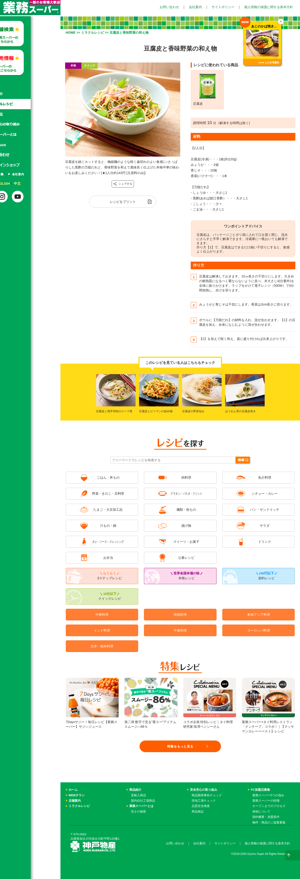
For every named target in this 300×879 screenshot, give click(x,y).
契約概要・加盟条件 (266, 817)
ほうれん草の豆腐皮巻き (240, 411)
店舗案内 (75, 800)
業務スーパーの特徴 (266, 800)
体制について (261, 811)
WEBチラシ (77, 795)
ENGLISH (32, 183)
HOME (71, 32)
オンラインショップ (30, 165)
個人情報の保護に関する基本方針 (268, 7)
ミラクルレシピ (30, 104)
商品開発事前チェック (207, 795)
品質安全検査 (201, 806)
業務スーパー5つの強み (268, 795)
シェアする (122, 183)
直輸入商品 (138, 795)
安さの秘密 (138, 811)
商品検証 (198, 811)
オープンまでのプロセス (269, 806)
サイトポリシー (223, 7)
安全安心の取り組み (203, 789)
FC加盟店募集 (21, 174)
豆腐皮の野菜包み (193, 411)
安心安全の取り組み (30, 124)
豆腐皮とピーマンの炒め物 (156, 411)
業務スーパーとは (30, 135)
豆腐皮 (198, 103)
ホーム (30, 84)
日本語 (15, 183)
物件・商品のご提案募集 (269, 822)
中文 (46, 183)
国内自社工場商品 (143, 800)
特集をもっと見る (180, 746)
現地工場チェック (204, 800)
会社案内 (195, 7)
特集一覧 (30, 114)
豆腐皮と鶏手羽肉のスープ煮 (114, 411)
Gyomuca (30, 145)
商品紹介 (30, 94)
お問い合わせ (169, 7)
